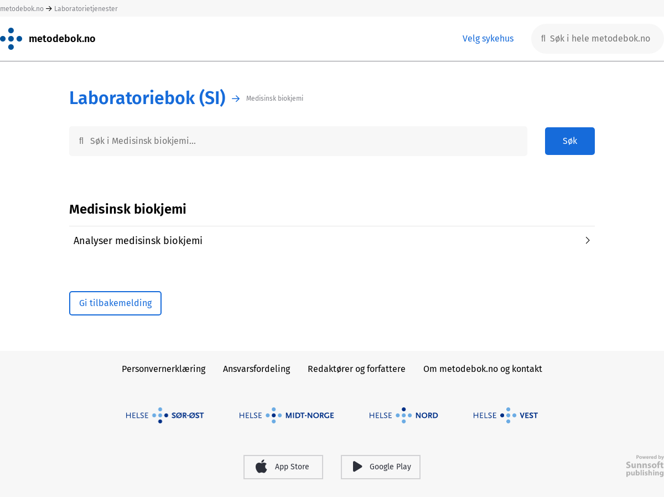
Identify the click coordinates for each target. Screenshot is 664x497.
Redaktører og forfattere (357, 369)
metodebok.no (22, 9)
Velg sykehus (488, 38)
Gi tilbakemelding (115, 303)
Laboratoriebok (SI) (147, 98)
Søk (570, 141)
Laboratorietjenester (86, 9)
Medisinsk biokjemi (274, 98)
